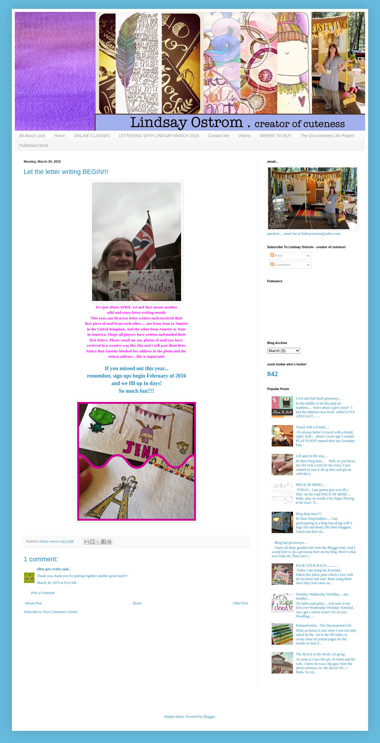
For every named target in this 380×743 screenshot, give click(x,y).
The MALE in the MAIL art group (320, 654)
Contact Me (218, 135)
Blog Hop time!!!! (309, 514)
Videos (244, 135)
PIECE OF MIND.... (310, 485)
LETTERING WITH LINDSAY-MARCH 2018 (159, 135)
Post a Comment (43, 593)
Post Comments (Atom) (60, 612)
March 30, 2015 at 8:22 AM (57, 583)
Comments (280, 265)
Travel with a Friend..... (313, 427)
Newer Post (33, 603)
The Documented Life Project (327, 135)
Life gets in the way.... (312, 456)
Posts (276, 256)
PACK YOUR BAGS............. (317, 565)
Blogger (209, 717)
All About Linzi (32, 135)
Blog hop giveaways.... (291, 543)
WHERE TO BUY (276, 135)
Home (59, 135)
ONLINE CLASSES (92, 135)
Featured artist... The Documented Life (324, 625)
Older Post (240, 603)
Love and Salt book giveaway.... (319, 398)
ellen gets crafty (49, 569)
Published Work (33, 145)
